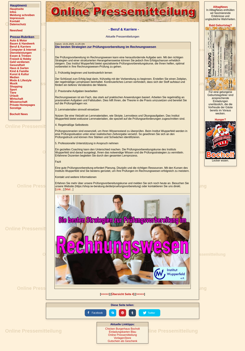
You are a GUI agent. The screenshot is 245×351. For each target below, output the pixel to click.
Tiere (13, 92)
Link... (59, 189)
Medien (14, 77)
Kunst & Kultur (19, 74)
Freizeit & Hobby (20, 58)
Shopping (16, 86)
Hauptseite (17, 9)
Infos (13, 12)
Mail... (69, 189)
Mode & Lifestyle (20, 80)
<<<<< (105, 294)
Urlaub (14, 95)
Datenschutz (18, 24)
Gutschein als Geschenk (122, 341)
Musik (14, 83)
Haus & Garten (19, 68)
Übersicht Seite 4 (122, 294)
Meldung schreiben (22, 15)
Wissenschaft (18, 101)
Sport (13, 89)
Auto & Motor (18, 40)
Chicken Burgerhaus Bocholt (122, 328)
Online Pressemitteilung (122, 334)
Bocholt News (19, 114)
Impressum (17, 18)
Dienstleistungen (21, 52)
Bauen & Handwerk (22, 43)
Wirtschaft (16, 98)
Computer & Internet (23, 49)
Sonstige (15, 108)
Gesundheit (17, 65)
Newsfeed (16, 30)
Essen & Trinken (20, 55)
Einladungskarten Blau (122, 331)
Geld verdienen (20, 62)
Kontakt (15, 21)
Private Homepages (22, 104)
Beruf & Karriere (20, 46)
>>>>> (140, 294)
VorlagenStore (122, 338)
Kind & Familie (19, 71)
